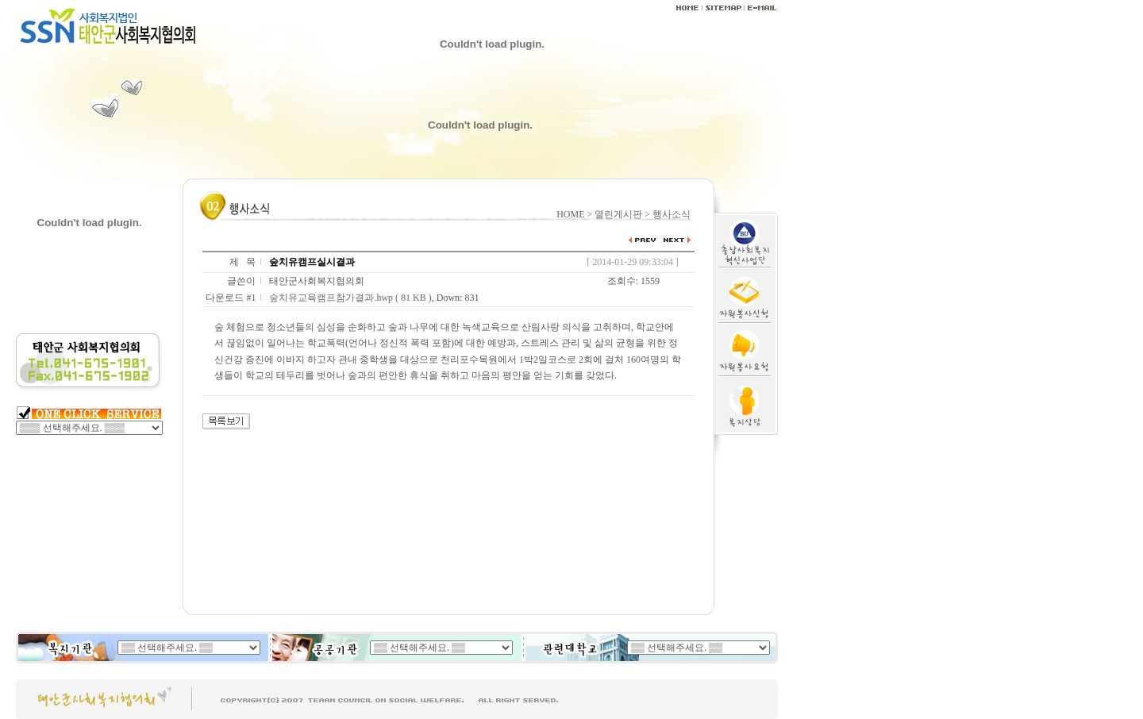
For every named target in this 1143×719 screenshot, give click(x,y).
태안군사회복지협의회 (316, 280)
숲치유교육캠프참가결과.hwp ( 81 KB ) (350, 297)
